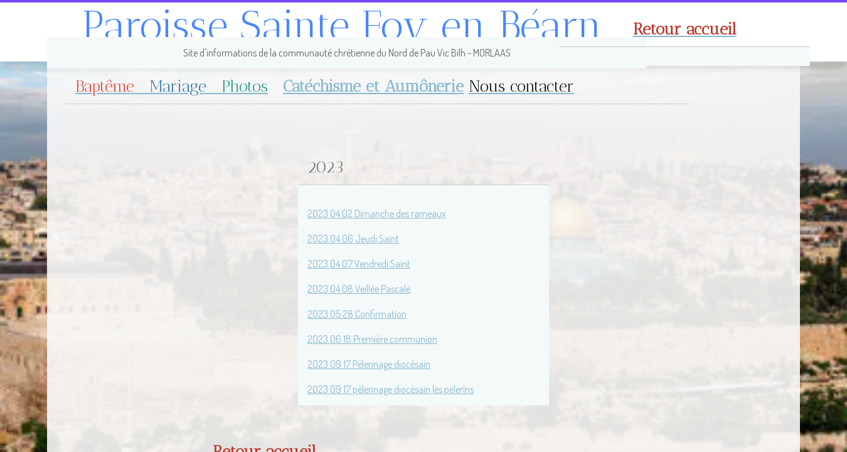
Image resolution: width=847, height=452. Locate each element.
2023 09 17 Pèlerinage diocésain (368, 364)
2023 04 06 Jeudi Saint (353, 238)
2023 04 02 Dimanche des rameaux (376, 213)
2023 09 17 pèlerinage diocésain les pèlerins (390, 389)
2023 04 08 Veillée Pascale (358, 288)
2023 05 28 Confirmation (357, 314)
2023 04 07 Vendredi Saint (358, 263)
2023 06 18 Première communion (372, 339)
